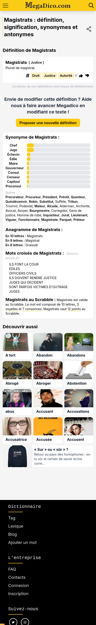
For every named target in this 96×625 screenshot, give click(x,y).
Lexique (15, 526)
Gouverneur (14, 168)
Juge (13, 150)
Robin (33, 201)
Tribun (73, 201)
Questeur (78, 197)
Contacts (16, 577)
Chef (13, 145)
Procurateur (14, 197)
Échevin (13, 154)
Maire (13, 163)
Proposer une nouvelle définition (48, 123)
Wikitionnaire (84, 86)
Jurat (65, 215)
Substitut (46, 201)
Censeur (13, 177)
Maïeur (39, 206)
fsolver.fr (11, 258)
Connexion (18, 585)
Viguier (11, 220)
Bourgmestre (39, 210)
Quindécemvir (16, 201)
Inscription (18, 593)
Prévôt (64, 197)
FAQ (12, 569)
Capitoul (13, 181)
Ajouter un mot (22, 542)
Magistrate (49, 220)
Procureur (33, 197)
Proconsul (13, 186)
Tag (11, 518)
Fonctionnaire (29, 220)
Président (50, 197)
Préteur (79, 220)
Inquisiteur (51, 215)
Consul (13, 172)
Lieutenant (79, 215)
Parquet (66, 220)
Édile (13, 159)
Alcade (52, 206)
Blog (12, 534)
